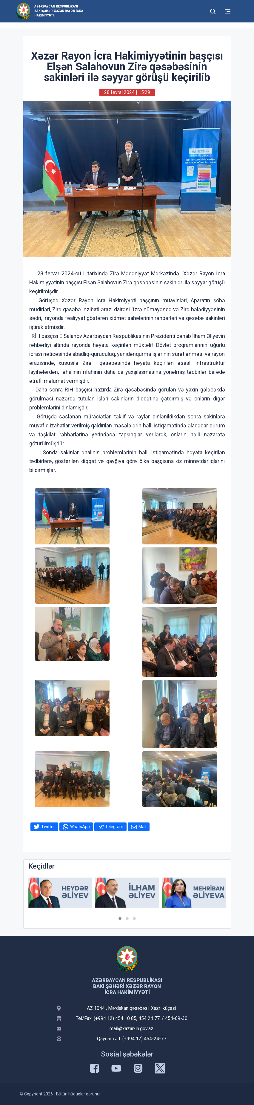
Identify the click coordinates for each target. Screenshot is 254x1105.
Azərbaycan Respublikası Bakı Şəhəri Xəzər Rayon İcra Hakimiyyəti (58, 11)
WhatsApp (80, 826)
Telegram (114, 826)
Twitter (48, 826)
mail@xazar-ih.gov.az (131, 1028)
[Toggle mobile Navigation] (227, 11)
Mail (142, 826)
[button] (120, 919)
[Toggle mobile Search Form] (213, 10)
